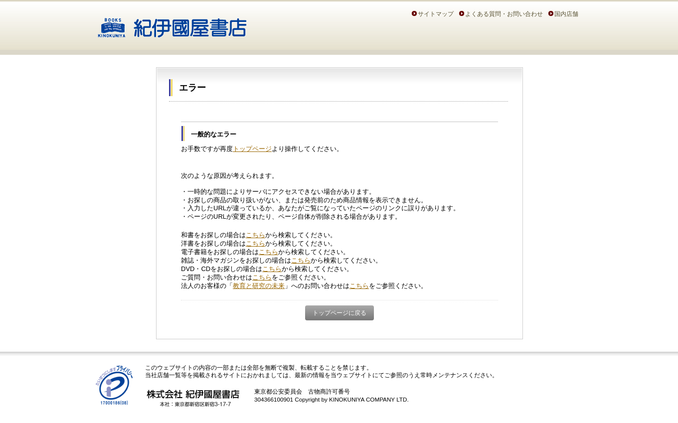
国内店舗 (566, 13)
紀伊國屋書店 (172, 24)
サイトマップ (436, 13)
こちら (255, 235)
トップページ (252, 148)
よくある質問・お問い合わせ (504, 13)
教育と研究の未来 (259, 285)
